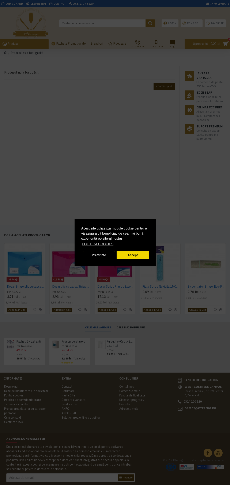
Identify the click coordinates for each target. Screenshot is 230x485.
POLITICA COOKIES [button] (97, 244)
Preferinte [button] (99, 255)
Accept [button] (133, 255)
